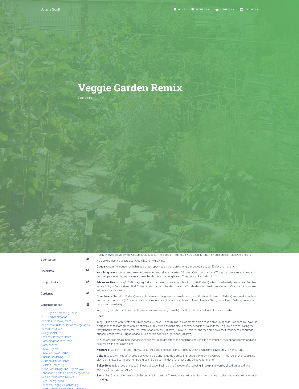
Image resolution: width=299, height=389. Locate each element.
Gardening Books (51, 305)
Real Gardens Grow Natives (57, 377)
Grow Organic (49, 349)
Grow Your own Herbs (54, 353)
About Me (199, 9)
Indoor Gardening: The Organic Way (62, 369)
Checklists (47, 271)
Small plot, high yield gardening (59, 385)
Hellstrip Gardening (52, 365)
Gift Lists (249, 9)
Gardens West (49, 345)
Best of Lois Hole (51, 329)
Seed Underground (52, 381)
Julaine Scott (50, 9)
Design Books (49, 282)
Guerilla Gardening (52, 357)
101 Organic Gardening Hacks (59, 313)
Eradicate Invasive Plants (56, 337)
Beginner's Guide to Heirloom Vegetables (65, 325)
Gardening (47, 293)
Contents (224, 9)
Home (179, 9)
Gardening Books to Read (56, 341)
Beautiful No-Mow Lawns (56, 321)
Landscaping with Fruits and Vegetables (65, 373)
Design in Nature (51, 333)
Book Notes (48, 259)
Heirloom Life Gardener (55, 361)
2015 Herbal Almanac (54, 317)
